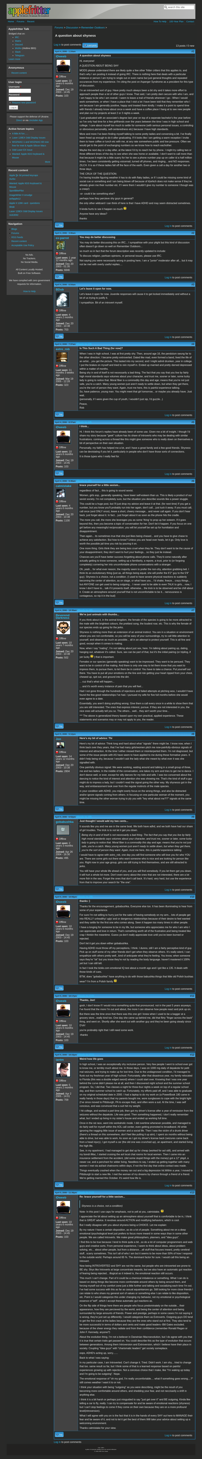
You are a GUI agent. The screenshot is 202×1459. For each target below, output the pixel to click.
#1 (192, 51)
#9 (192, 817)
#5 (192, 422)
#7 (192, 610)
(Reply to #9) (85, 897)
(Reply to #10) (86, 996)
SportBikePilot (16, 190)
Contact (190, 21)
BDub (60, 289)
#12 (192, 1054)
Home (11, 21)
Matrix (18, 41)
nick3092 (13, 215)
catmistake (63, 486)
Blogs (14, 229)
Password (15, 94)
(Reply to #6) (85, 610)
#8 (192, 734)
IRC (17, 37)
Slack (18, 52)
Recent (30, 21)
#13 (192, 1192)
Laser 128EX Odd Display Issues (28, 137)
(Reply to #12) (86, 1192)
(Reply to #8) (84, 817)
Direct (19, 120)
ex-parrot (62, 238)
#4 (192, 344)
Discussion (72, 27)
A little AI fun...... (20, 133)
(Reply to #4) (84, 422)
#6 (192, 481)
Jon (58, 739)
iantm (60, 1059)
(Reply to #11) (86, 1054)
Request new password (24, 102)
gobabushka (65, 821)
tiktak (12, 207)
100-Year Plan (176, 21)
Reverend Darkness (62, 616)
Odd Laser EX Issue (22, 150)
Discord (19, 44)
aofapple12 (15, 198)
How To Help (160, 21)
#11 (192, 996)
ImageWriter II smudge (20, 195)
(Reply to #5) (84, 481)
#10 (192, 897)
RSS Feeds (17, 237)
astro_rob (63, 349)
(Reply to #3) (84, 344)
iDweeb (61, 56)
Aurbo (12, 179)
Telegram (19, 55)
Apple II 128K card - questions (24, 203)
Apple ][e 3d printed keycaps (23, 175)
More (47, 162)
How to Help (29, 291)
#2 (192, 233)
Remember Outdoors (93, 27)
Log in (57, 44)
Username (15, 87)
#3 (192, 284)
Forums (20, 21)
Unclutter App (36, 120)
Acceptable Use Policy (22, 245)
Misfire (18, 48)
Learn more (14, 59)
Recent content (19, 73)
